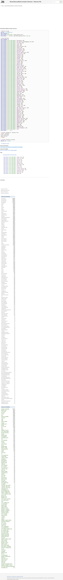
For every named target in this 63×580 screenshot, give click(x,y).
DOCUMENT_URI (7, 567)
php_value (8, 222)
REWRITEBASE (8, 460)
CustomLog (8, 339)
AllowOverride (8, 262)
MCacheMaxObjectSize (8, 377)
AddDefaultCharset (8, 221)
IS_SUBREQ (8, 484)
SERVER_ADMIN (8, 471)
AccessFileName (8, 364)
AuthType (8, 252)
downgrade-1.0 (8, 461)
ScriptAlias (8, 337)
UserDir (8, 317)
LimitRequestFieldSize (8, 391)
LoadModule (8, 308)
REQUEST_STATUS (8, 542)
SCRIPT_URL (8, 495)
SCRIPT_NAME (8, 506)
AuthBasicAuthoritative (8, 333)
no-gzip (8, 422)
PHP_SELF (8, 537)
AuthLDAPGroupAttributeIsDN (8, 398)
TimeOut (8, 289)
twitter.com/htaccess (5, 193)
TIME (8, 420)
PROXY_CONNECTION (8, 491)
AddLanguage (8, 301)
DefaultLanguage (8, 281)
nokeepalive (8, 459)
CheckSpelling (8, 306)
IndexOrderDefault (8, 307)
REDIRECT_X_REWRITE (8, 510)
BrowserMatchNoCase (8, 323)
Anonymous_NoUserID (8, 382)
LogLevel (8, 361)
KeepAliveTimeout (8, 402)
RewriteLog (8, 343)
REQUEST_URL (8, 496)
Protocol (8, 284)
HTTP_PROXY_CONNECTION (8, 528)
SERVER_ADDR (8, 435)
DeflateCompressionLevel (8, 309)
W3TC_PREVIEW (8, 465)
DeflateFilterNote (8, 329)
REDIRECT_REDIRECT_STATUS (8, 565)
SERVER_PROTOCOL (8, 536)
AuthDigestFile (8, 351)
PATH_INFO (8, 475)
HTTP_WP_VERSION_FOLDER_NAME (8, 566)
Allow (8, 204)
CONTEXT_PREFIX (8, 457)
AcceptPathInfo (8, 283)
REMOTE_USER (8, 462)
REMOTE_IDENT (8, 543)
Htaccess (14, 576)
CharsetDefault (8, 311)
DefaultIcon (8, 304)
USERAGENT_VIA (8, 489)
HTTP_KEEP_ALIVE (8, 500)
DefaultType (8, 322)
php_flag (8, 226)
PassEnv (8, 336)
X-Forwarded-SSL (8, 555)
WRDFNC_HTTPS (8, 507)
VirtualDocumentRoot (8, 244)
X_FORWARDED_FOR (8, 490)
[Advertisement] (31, 16)
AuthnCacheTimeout (8, 397)
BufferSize (8, 396)
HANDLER (8, 464)
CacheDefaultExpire (8, 394)
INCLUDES (8, 417)
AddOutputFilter (8, 266)
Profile (8, 451)
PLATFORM (8, 550)
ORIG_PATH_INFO (8, 558)
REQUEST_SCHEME (8, 511)
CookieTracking (8, 362)
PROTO (8, 445)
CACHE (8, 450)
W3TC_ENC (8, 452)
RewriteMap (8, 328)
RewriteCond (10, 147)
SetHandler (8, 267)
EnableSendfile (8, 366)
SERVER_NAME (8, 446)
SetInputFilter (8, 356)
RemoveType (8, 288)
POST (8, 429)
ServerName (8, 299)
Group (8, 271)
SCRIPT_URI (8, 525)
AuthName (8, 248)
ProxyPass (8, 334)
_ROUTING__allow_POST (8, 487)
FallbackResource (8, 277)
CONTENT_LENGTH (8, 512)
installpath (8, 551)
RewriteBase (8, 202)
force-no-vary (8, 426)
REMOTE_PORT (8, 552)
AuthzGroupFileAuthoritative (8, 372)
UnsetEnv (8, 331)
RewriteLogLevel (8, 338)
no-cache (8, 442)
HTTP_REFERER (8, 440)
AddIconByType (8, 314)
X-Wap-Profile (8, 456)
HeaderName (8, 291)
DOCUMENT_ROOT (8, 437)
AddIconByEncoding (8, 326)
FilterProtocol (8, 259)
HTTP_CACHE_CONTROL (8, 499)
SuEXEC (8, 399)
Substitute (8, 319)
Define (8, 272)
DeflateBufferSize (8, 387)
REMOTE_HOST (8, 479)
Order (6, 147)
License (7, 143)
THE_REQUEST (8, 436)
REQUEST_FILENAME (8, 409)
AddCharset (8, 233)
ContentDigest (8, 318)
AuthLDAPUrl (8, 342)
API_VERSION (8, 523)
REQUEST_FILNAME (8, 509)
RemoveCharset (8, 324)
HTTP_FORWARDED (8, 526)
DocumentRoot (8, 302)
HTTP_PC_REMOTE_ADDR (8, 494)
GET (1, 150)
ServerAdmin (8, 349)
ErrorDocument (8, 211)
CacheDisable (8, 346)
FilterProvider (8, 258)
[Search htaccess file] (53, 2)
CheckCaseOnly (8, 348)
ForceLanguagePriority (8, 327)
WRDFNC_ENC (8, 505)
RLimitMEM (8, 386)
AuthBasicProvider (8, 292)
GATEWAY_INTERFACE (8, 521)
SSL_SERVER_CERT (8, 530)
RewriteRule (20, 147)
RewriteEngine (15, 147)
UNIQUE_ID (8, 557)
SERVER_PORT (8, 424)
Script (8, 212)
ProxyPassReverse (8, 357)
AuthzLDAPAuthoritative (8, 352)
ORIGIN (8, 425)
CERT (8, 501)
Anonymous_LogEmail (8, 383)
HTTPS (8, 414)
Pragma (8, 441)
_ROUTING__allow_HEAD (8, 485)
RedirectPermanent (8, 294)
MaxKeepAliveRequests (8, 373)
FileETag (8, 224)
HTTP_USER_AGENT (12, 150)
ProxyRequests (8, 376)
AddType (8, 216)
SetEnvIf (8, 236)
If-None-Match (8, 477)
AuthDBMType (8, 384)
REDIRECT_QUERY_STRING (8, 520)
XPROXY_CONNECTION (8, 492)
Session (8, 251)
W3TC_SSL (8, 470)
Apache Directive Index (5, 190)
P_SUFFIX (8, 516)
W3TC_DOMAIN (8, 513)
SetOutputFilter (8, 232)
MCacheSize (8, 379)
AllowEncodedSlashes (8, 367)
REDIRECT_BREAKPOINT (8, 556)
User (8, 231)
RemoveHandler (8, 273)
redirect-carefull (8, 515)
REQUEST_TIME (8, 541)
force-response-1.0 (8, 467)
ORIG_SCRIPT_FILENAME (8, 546)
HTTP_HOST (5, 150)
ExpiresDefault (8, 214)
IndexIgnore (8, 246)
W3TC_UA (8, 476)
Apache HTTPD (20, 576)
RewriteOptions (8, 256)
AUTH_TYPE (8, 522)
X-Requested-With (8, 449)
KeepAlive (8, 282)
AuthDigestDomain (8, 363)
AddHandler (8, 247)
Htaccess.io (9, 576)
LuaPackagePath (8, 359)
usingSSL (8, 517)
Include (8, 228)
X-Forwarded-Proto (8, 455)
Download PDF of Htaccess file (9, 154)
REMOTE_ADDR (8, 447)
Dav (8, 296)
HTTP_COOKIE (8, 444)
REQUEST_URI (8, 410)
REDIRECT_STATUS (8, 430)
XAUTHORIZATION (8, 482)
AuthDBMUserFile (8, 368)
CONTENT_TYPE (8, 469)
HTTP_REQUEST (8, 504)
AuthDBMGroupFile (8, 369)
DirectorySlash (8, 279)
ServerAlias (8, 371)
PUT (8, 439)
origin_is (8, 518)
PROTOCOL (8, 561)
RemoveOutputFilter (8, 354)
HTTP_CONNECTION (8, 502)
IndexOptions (8, 276)
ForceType (8, 264)
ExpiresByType (8, 219)
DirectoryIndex (8, 218)
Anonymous (8, 274)
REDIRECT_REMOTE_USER (8, 538)
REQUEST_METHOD (8, 432)
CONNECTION (8, 481)
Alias (8, 268)
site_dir (8, 548)
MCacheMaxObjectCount (8, 378)
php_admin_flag (8, 347)
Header (8, 207)
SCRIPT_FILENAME (8, 416)
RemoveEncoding (8, 344)
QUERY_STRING (8, 421)
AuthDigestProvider (8, 332)
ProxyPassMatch (8, 353)
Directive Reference (4, 191)
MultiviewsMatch (8, 358)
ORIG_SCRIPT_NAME (8, 545)
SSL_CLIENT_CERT (8, 532)
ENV (8, 415)
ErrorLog (8, 388)
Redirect (8, 209)
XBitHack (8, 312)
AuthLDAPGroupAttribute (8, 401)
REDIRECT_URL (8, 497)
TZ (8, 454)
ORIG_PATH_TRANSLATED (8, 547)
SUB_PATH (8, 562)
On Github (3, 143)
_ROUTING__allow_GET (8, 486)
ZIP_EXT (8, 553)
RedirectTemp (8, 249)
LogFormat (8, 341)
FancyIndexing (8, 278)
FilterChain (8, 257)
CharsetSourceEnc (8, 313)
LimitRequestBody (8, 286)
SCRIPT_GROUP (8, 540)
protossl (8, 434)
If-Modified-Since (8, 472)
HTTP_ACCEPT (8, 466)
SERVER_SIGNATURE (8, 535)
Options (3, 147)
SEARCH (8, 474)
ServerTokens (8, 238)
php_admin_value (8, 297)
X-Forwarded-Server (8, 527)
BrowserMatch (8, 239)
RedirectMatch (8, 241)
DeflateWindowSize (8, 403)
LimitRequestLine (8, 393)
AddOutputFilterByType (8, 217)
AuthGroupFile (8, 263)
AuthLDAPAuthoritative (8, 381)
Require (8, 223)
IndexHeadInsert (8, 321)
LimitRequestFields (8, 389)
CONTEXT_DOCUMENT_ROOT (8, 563)
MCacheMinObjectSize (8, 374)
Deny (3, 5)
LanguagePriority (8, 316)
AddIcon (8, 293)
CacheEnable (8, 392)
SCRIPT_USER (8, 560)
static (8, 419)
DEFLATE (8, 412)
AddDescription (8, 298)
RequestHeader (8, 234)
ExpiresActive (8, 213)
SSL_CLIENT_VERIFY (8, 531)
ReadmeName (8, 287)
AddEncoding (8, 229)
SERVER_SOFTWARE (8, 533)
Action (8, 269)
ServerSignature (8, 254)
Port (8, 242)
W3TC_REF (8, 480)
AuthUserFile (8, 253)
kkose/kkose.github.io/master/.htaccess (13, 5)
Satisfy (8, 237)
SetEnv (8, 243)
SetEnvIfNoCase (8, 227)
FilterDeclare (8, 261)
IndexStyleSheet (8, 303)
